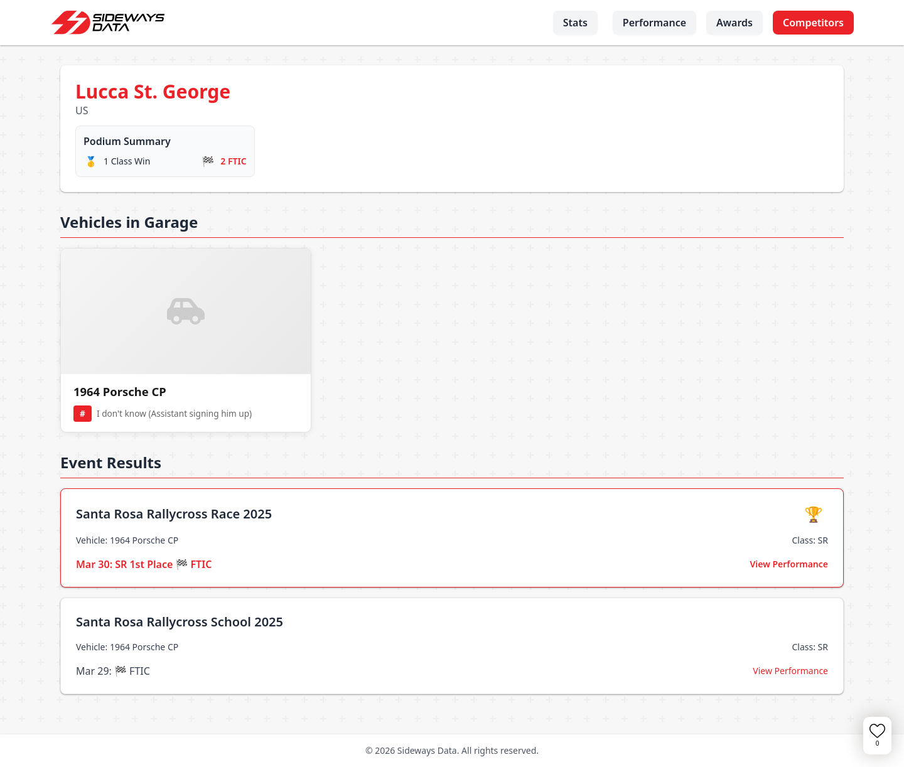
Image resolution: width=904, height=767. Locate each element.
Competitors (813, 23)
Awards (734, 23)
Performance (654, 23)
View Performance (789, 564)
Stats (575, 23)
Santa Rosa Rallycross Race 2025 (174, 513)
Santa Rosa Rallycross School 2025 (179, 621)
